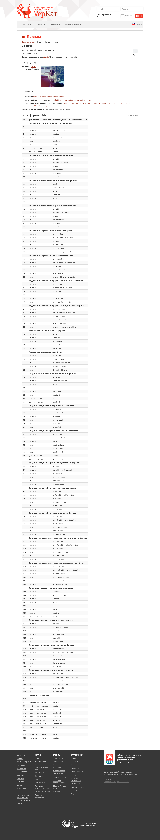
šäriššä (39, 106)
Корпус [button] (40, 24)
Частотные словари (42, 792)
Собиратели (75, 784)
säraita (49, 97)
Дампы (19, 785)
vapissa (89, 103)
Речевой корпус (41, 761)
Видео (37, 779)
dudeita (43, 97)
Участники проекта (24, 762)
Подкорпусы (75, 765)
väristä (116, 103)
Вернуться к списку (29, 42)
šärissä (27, 106)
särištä (70, 100)
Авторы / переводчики (76, 779)
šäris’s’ (33, 106)
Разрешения (21, 788)
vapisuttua (103, 103)
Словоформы (58, 761)
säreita (55, 97)
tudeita (67, 97)
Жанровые (75, 768)
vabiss (77, 103)
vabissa (83, 103)
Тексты (37, 758)
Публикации (21, 768)
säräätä (61, 97)
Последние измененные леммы (60, 781)
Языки (73, 758)
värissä (110, 103)
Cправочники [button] (73, 24)
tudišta (82, 100)
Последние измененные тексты (42, 787)
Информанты (76, 775)
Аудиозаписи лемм (78, 794)
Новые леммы (58, 774)
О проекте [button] (25, 24)
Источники (21, 765)
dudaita (36, 97)
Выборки (56, 792)
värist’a (122, 103)
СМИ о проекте (22, 772)
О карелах (20, 778)
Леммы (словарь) (59, 758)
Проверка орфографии (39, 796)
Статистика (21, 782)
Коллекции (39, 776)
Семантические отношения (59, 766)
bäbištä (46, 57)
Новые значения (59, 777)
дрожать (33, 67)
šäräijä (45, 106)
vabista (88, 100)
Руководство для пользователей (23, 796)
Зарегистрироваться (104, 15)
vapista (95, 103)
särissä (65, 103)
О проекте (21, 755)
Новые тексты (40, 783)
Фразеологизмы (59, 770)
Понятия (74, 790)
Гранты (19, 792)
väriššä (128, 103)
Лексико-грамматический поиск (41, 767)
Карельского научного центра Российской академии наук (126, 759)
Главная (20, 758)
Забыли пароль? (103, 17)
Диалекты (75, 761)
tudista (76, 100)
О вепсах (20, 775)
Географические (77, 771)
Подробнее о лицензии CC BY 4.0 (116, 782)
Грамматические (77, 787)
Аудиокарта (39, 773)
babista (58, 100)
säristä (64, 100)
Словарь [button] (55, 24)
